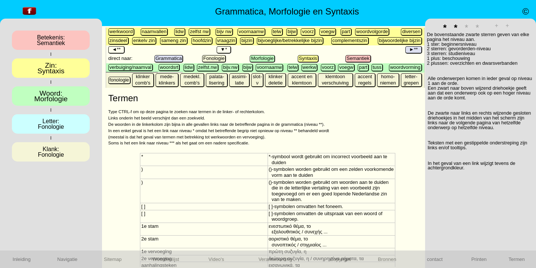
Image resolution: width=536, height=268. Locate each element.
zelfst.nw (207, 67)
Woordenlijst (166, 259)
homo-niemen (388, 80)
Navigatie (67, 259)
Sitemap (113, 259)
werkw (309, 67)
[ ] (143, 206)
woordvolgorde (372, 31)
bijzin (246, 40)
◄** (116, 49)
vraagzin (226, 40)
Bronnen (387, 259)
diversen (411, 31)
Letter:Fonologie (51, 124)
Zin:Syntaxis (51, 68)
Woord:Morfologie (51, 96)
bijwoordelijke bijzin (399, 40)
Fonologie (213, 58)
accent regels (365, 80)
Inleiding (22, 259)
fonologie (119, 80)
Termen (516, 259)
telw (277, 31)
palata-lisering (216, 80)
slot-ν (257, 80)
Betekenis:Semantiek (51, 40)
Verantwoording (275, 259)
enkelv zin (144, 40)
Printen (478, 259)
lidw (179, 31)
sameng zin (173, 40)
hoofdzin (201, 40)
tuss (377, 67)
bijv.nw (230, 67)
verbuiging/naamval (130, 67)
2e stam (149, 239)
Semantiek (358, 58)
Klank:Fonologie (51, 152)
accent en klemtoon (301, 80)
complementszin (349, 40)
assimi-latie (239, 80)
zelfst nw (199, 31)
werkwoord (121, 31)
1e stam (149, 226)
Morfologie (262, 58)
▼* (224, 49)
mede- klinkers (167, 80)
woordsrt (169, 67)
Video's (216, 259)
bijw (291, 31)
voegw (327, 31)
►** (413, 49)
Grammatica (169, 58)
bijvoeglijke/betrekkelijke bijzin (290, 40)
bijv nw (224, 31)
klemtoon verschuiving (335, 80)
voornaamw (251, 31)
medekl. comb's (192, 80)
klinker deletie (275, 80)
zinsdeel (118, 40)
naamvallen (154, 31)
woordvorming (405, 67)
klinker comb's (142, 80)
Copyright (340, 259)
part (346, 31)
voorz (308, 31)
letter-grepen (410, 80)
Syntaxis (308, 58)
